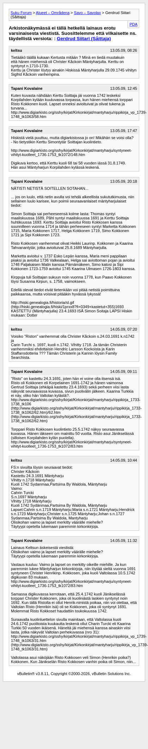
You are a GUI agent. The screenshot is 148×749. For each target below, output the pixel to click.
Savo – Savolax (87, 13)
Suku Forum (21, 13)
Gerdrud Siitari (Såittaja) (84, 38)
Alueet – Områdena (52, 13)
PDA (133, 24)
